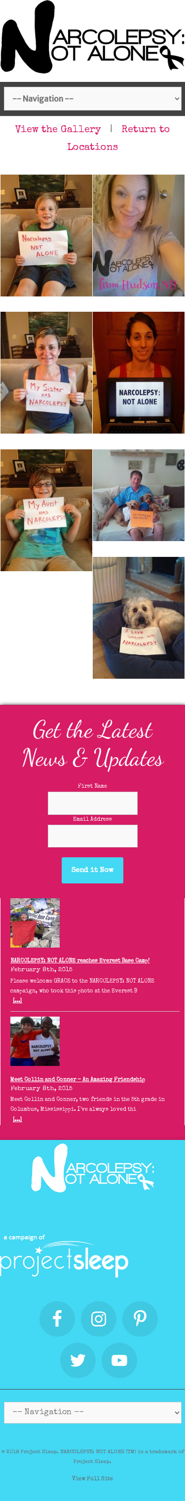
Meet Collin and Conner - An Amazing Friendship (77, 1080)
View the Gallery (58, 130)
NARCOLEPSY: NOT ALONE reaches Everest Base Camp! (79, 961)
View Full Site (92, 1479)
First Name (92, 786)
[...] (17, 1001)
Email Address (92, 819)
